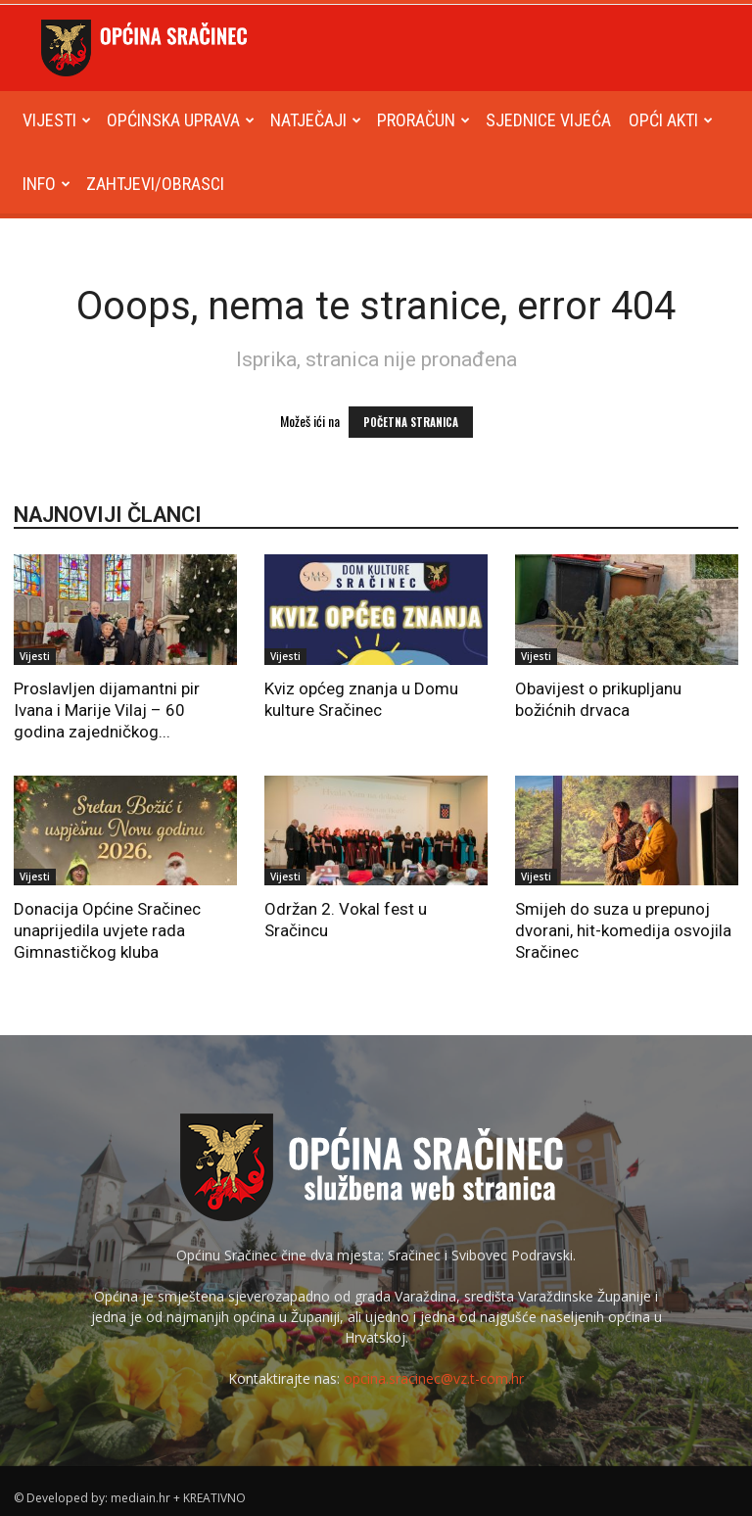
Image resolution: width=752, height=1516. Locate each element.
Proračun (423, 120)
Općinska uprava (181, 120)
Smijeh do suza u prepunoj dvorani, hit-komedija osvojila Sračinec (623, 930)
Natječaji (315, 120)
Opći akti (671, 120)
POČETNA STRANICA (410, 422)
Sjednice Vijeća (548, 120)
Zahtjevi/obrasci (155, 183)
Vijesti (57, 120)
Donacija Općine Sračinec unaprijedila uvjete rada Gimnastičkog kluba (107, 930)
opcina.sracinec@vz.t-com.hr (434, 1378)
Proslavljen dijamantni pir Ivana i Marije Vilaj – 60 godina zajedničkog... (107, 710)
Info (46, 183)
